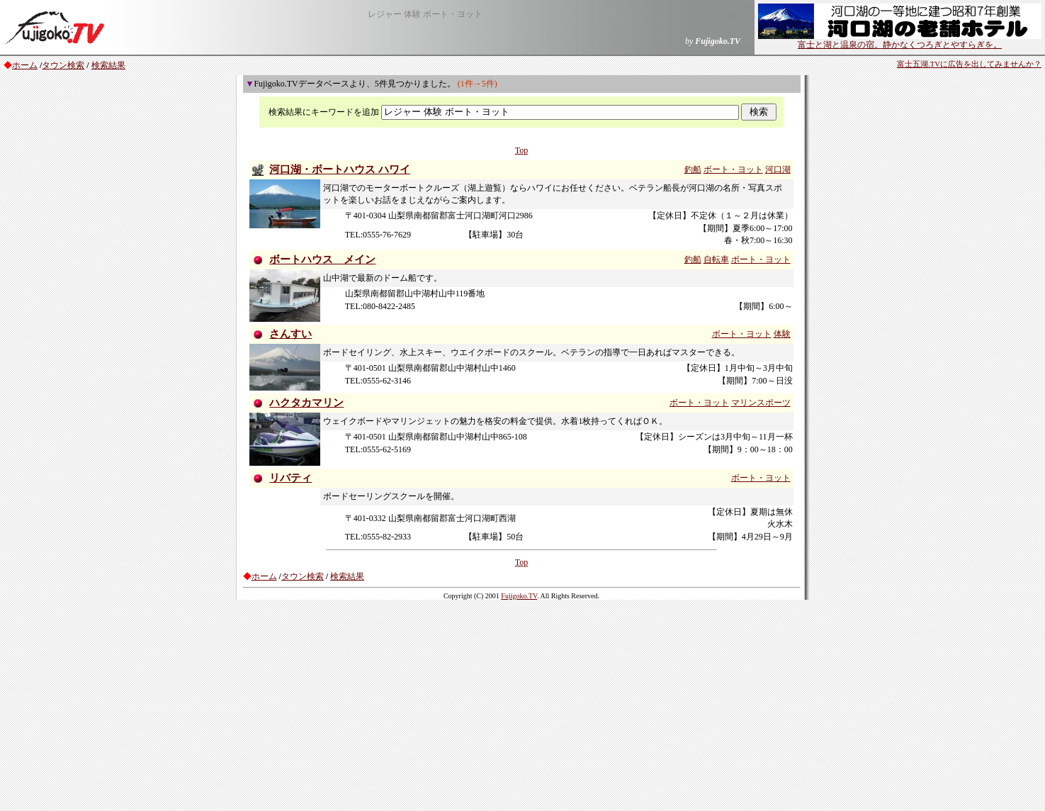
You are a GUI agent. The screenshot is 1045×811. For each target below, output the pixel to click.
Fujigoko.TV (519, 596)
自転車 (716, 259)
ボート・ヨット (733, 169)
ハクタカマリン (306, 402)
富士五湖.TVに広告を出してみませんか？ (969, 64)
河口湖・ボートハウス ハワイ (339, 169)
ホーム (25, 65)
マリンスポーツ (761, 403)
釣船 (692, 169)
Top (522, 150)
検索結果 (108, 65)
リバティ (290, 477)
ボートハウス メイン (322, 259)
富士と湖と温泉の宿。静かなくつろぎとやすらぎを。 (899, 40)
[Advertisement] (523, 704)
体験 (782, 334)
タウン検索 (63, 65)
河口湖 (778, 169)
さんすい (290, 334)
